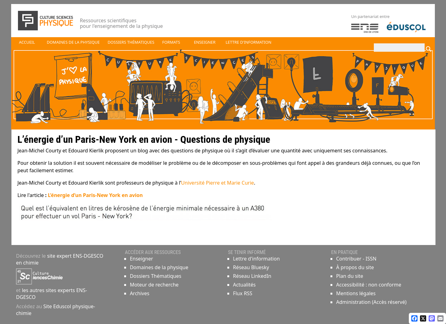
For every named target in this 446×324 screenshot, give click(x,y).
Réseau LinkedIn (252, 276)
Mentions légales (356, 293)
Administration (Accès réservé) (371, 302)
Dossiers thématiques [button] (130, 42)
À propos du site (355, 267)
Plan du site (349, 276)
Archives (139, 293)
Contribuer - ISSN (356, 258)
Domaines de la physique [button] (73, 42)
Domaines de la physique (159, 267)
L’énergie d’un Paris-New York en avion (94, 195)
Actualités (244, 284)
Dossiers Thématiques (155, 276)
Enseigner (141, 258)
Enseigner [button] (204, 42)
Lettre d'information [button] (249, 42)
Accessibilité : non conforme (368, 284)
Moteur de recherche (154, 284)
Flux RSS (242, 293)
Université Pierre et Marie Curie (217, 182)
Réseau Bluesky (251, 267)
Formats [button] (171, 42)
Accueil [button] (27, 42)
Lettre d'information (256, 258)
